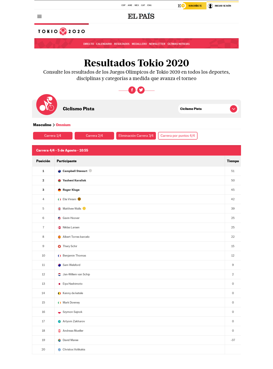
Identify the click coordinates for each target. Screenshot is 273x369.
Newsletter (157, 43)
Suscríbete (195, 5)
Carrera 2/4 (94, 136)
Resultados (121, 43)
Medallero (139, 43)
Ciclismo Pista (78, 108)
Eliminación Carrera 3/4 (136, 136)
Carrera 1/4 (52, 136)
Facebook (132, 90)
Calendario (104, 43)
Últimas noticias (179, 43)
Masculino (42, 125)
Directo (88, 43)
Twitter (141, 90)
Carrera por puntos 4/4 (178, 136)
